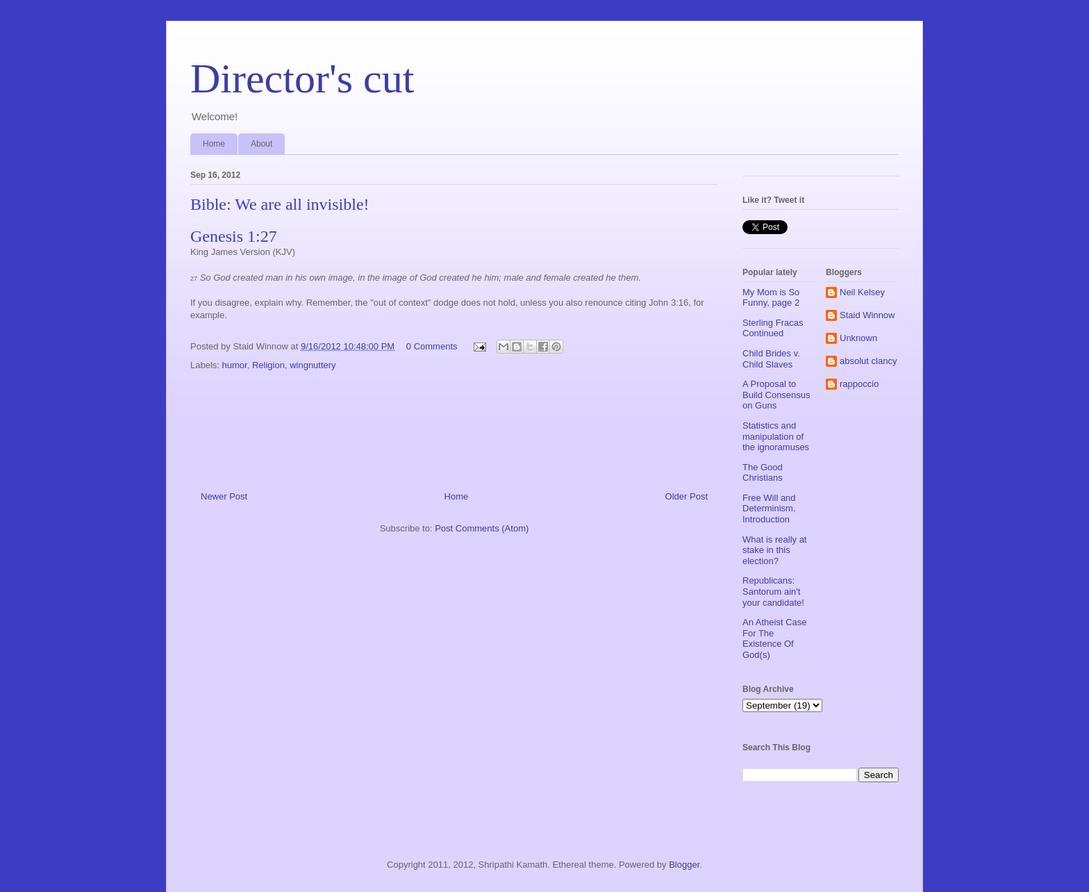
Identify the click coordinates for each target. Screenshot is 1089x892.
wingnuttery (312, 365)
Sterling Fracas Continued (772, 328)
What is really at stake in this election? (774, 550)
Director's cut (302, 78)
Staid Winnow (867, 315)
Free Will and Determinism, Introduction (769, 509)
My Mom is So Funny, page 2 (770, 297)
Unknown (858, 338)
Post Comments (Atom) (482, 528)
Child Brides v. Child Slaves (771, 359)
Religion (268, 365)
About (261, 144)
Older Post (686, 496)
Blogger (684, 864)
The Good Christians (762, 473)
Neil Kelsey (862, 292)
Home (214, 144)
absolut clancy (868, 361)
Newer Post (224, 496)
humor (234, 365)
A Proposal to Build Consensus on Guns (776, 395)
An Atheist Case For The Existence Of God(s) (774, 638)
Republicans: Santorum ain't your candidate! (773, 591)
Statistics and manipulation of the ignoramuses (775, 436)
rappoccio (859, 384)
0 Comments (432, 346)
